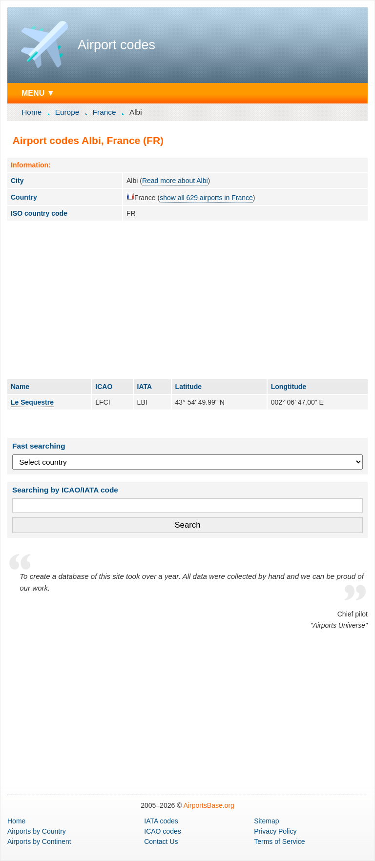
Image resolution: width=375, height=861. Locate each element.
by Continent (39, 841)
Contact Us (161, 841)
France (104, 112)
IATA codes (161, 821)
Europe (67, 112)
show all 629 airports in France (206, 198)
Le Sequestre (32, 402)
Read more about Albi (175, 180)
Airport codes (116, 45)
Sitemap (266, 821)
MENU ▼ (38, 92)
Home (31, 112)
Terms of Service (279, 841)
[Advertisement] (187, 299)
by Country (36, 831)
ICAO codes (162, 831)
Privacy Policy (275, 831)
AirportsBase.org (209, 805)
